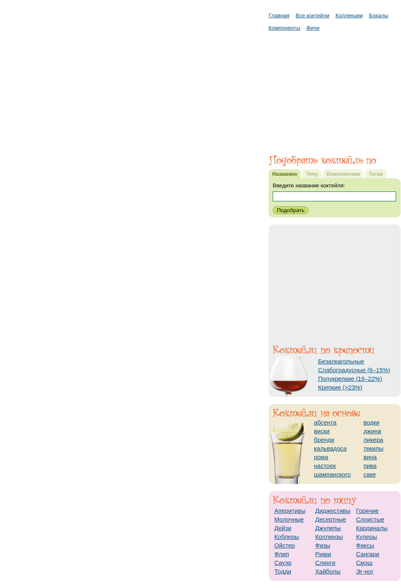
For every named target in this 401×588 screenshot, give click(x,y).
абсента (325, 422)
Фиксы (365, 545)
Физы (322, 545)
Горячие (367, 511)
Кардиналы (372, 528)
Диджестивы (332, 511)
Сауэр (283, 563)
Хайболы (327, 571)
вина (370, 457)
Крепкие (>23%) (340, 387)
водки (371, 422)
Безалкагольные (341, 361)
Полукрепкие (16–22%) (350, 378)
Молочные (289, 519)
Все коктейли (312, 15)
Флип (281, 554)
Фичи (313, 28)
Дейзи (282, 528)
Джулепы (328, 528)
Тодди (282, 571)
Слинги (325, 563)
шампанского (332, 474)
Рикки (323, 554)
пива (370, 466)
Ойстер (284, 545)
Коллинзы (329, 537)
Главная (279, 15)
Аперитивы (289, 511)
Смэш (364, 563)
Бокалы (378, 15)
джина (372, 431)
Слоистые (370, 519)
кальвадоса (330, 448)
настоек (325, 466)
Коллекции (349, 15)
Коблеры (286, 537)
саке (369, 474)
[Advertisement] (335, 88)
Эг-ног (364, 571)
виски (322, 431)
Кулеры (366, 537)
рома (321, 457)
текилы (373, 448)
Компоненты (284, 28)
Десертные (330, 519)
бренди (324, 440)
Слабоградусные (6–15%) (354, 370)
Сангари (368, 554)
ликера (373, 440)
